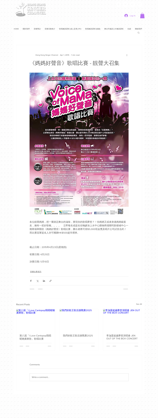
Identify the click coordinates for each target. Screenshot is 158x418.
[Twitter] (125, 4)
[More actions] (127, 55)
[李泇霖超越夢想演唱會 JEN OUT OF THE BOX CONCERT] (122, 320)
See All (139, 304)
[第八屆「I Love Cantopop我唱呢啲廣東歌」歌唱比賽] (35, 320)
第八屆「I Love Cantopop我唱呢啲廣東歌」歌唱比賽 (35, 337)
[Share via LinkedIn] (44, 281)
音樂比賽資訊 (35, 272)
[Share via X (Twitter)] (37, 281)
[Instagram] (139, 4)
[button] (142, 15)
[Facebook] (118, 4)
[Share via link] (50, 281)
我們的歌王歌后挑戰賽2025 (78, 335)
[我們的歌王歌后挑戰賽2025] (79, 320)
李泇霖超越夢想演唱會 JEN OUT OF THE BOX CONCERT (122, 337)
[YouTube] (132, 4)
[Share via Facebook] (31, 281)
